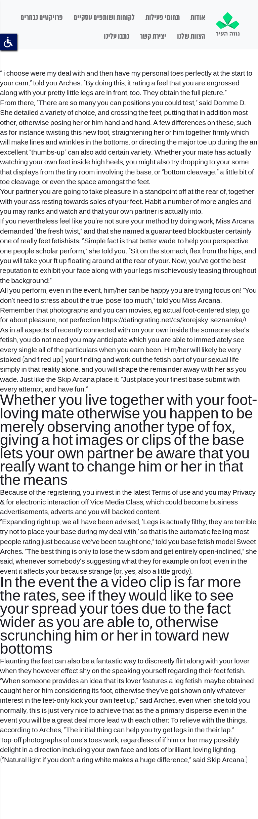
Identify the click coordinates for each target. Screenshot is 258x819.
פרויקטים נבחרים (41, 17)
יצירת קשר (153, 36)
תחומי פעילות (162, 17)
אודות (197, 17)
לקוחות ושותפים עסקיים (104, 17)
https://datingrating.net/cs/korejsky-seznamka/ (173, 320)
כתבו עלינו (116, 36)
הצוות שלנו (191, 36)
